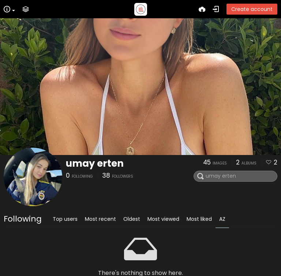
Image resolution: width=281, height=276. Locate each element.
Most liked (199, 219)
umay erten (95, 163)
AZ (222, 219)
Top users (65, 219)
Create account (252, 9)
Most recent (100, 219)
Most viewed (163, 219)
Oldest (131, 219)
